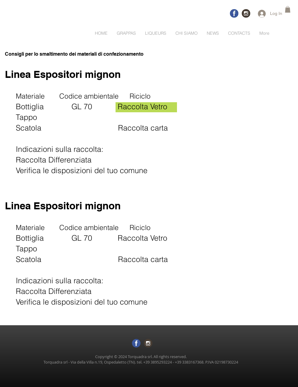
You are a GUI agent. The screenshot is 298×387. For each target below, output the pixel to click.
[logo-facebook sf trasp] (136, 343)
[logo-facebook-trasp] (234, 13)
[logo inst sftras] (148, 343)
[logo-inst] (246, 13)
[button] (287, 9)
